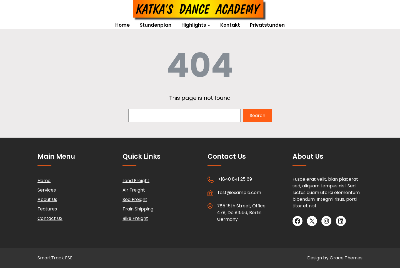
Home (44, 180)
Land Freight (135, 180)
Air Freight (133, 190)
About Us (47, 199)
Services (47, 190)
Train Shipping (137, 209)
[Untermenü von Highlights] (209, 25)
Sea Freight (134, 199)
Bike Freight (135, 218)
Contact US (50, 218)
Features (47, 209)
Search (257, 115)
